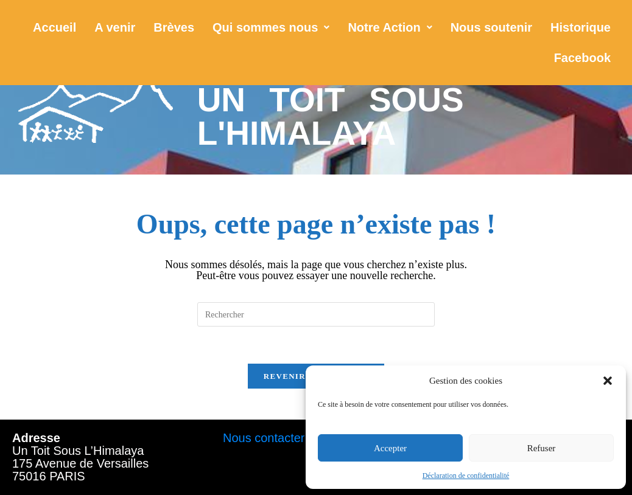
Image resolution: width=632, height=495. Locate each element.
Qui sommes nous (270, 27)
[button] (608, 381)
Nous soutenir (491, 27)
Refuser (541, 448)
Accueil (54, 27)
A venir (114, 27)
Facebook (582, 57)
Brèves (173, 27)
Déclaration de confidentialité (466, 475)
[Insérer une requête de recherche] (316, 314)
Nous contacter (264, 438)
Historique (580, 27)
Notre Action (390, 27)
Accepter (390, 448)
